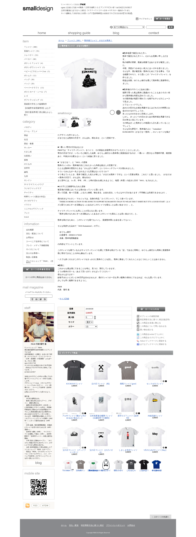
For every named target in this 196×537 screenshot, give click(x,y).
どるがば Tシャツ (143, 465)
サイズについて (32, 249)
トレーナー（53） (31, 55)
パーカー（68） (30, 59)
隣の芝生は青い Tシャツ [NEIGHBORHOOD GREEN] (96, 465)
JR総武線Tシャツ (155, 404)
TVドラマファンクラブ (34, 184)
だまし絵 (28, 152)
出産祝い (28, 156)
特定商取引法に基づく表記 (92, 525)
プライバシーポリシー (115, 525)
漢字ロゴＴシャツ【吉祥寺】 (128, 405)
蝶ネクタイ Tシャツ (118, 465)
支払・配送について (79, 32)
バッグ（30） (29, 79)
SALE (26, 217)
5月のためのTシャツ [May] (155, 438)
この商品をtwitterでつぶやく (152, 334)
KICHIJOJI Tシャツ (74, 371)
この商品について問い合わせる (153, 326)
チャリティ (29, 192)
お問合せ (154, 32)
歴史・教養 (29, 144)
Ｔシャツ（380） (31, 47)
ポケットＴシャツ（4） (34, 63)
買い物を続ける (146, 330)
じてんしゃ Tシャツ (131, 465)
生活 (26, 139)
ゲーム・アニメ (30, 131)
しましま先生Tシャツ (128, 438)
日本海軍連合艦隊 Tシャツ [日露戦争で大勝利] (101, 405)
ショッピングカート (163, 18)
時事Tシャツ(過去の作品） (35, 196)
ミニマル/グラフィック (34, 209)
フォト (27, 213)
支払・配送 (74, 525)
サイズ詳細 (64, 299)
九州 (26, 176)
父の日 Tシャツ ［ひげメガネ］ (101, 439)
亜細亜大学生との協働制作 (35, 104)
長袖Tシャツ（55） (32, 51)
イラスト (28, 205)
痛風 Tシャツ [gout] (128, 371)
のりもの (28, 164)
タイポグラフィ (30, 201)
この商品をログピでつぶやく (152, 337)
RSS (35, 505)
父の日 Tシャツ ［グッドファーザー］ (74, 439)
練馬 (26, 172)
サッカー (28, 147)
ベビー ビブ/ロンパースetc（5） (37, 71)
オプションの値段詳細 (149, 316)
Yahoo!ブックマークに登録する (153, 341)
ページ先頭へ (160, 517)
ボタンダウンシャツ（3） (35, 67)
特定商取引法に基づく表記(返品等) (155, 319)
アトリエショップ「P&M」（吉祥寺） (39, 262)
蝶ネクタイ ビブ (105, 465)
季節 (26, 135)
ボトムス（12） (30, 75)
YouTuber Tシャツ (67, 465)
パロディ (28, 127)
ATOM (45, 505)
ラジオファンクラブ (32, 188)
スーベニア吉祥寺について (37, 241)
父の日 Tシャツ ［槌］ (101, 371)
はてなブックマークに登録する (153, 344)
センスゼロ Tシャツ (155, 371)
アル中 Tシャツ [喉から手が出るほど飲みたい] (74, 405)
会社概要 (30, 230)
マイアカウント (145, 19)
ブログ (117, 32)
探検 (26, 160)
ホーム (41, 32)
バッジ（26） (29, 83)
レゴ (26, 96)
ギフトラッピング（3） (34, 100)
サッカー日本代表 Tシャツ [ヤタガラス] (156, 465)
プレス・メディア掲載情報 (37, 245)
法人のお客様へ (32, 253)
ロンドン (28, 180)
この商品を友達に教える (150, 323)
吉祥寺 (27, 168)
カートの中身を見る (38, 269)
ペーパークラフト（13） (34, 88)
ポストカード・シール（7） (36, 92)
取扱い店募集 (32, 257)
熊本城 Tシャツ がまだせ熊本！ (98, 40)
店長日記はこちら (39, 463)
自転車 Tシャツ (80, 465)
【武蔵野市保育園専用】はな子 (37, 108)
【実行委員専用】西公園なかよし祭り (38, 113)
